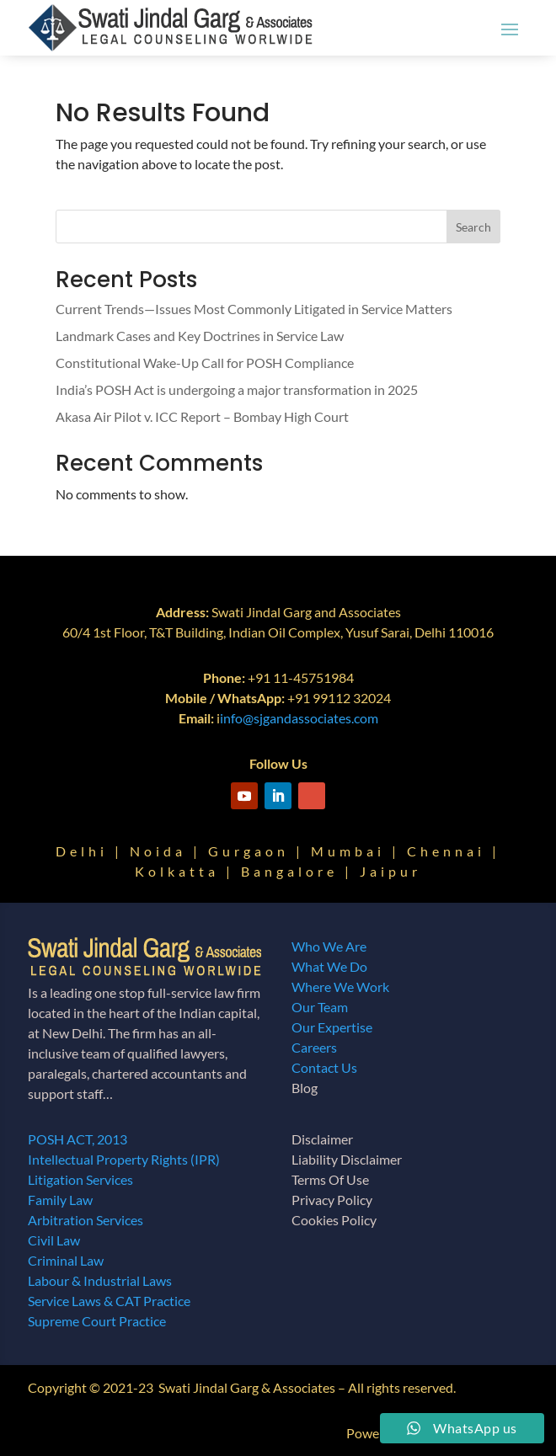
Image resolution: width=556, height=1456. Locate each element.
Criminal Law (66, 1260)
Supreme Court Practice (97, 1321)
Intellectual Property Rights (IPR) (124, 1159)
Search (473, 227)
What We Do (329, 966)
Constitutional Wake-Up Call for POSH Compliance (205, 363)
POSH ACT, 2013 (77, 1139)
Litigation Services (80, 1179)
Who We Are (328, 946)
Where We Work (340, 987)
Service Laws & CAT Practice (109, 1301)
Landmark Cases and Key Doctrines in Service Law (200, 336)
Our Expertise (331, 1027)
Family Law (60, 1200)
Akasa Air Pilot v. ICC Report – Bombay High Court (202, 416)
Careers (314, 1047)
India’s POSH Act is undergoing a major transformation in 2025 (237, 389)
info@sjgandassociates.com (299, 718)
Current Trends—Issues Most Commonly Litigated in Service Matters (254, 309)
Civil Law (54, 1240)
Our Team (319, 1007)
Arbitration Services (85, 1220)
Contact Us (324, 1067)
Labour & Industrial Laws (100, 1280)
